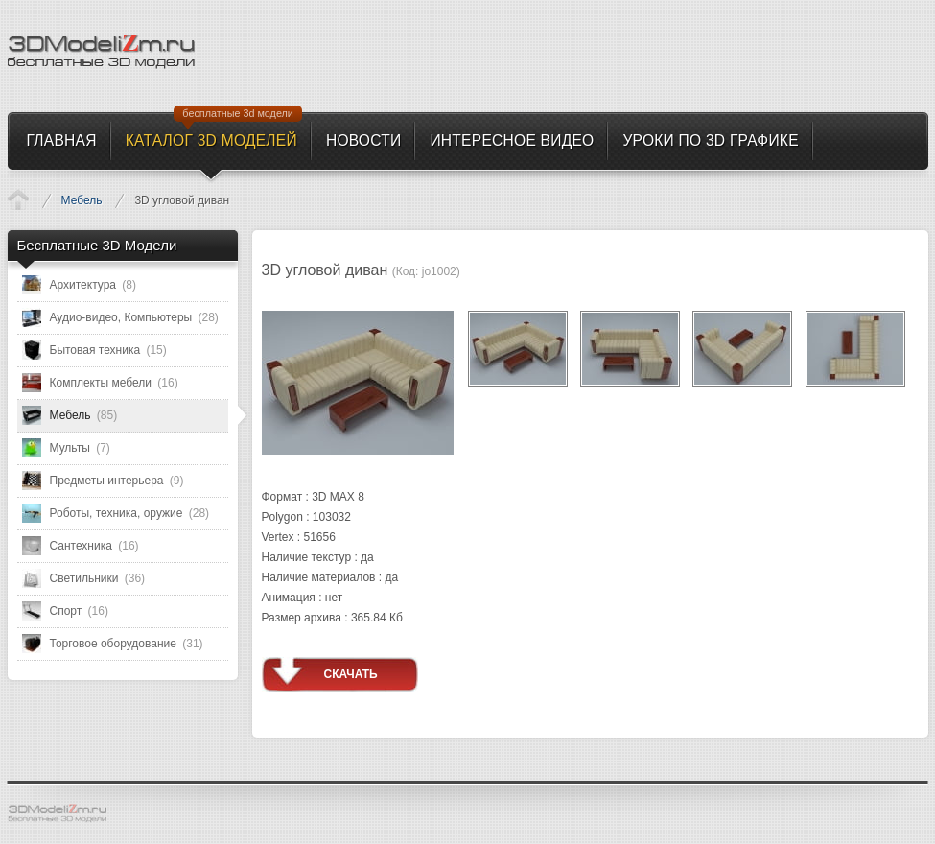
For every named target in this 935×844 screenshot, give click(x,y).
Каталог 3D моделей (18, 199)
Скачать (351, 674)
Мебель (82, 200)
